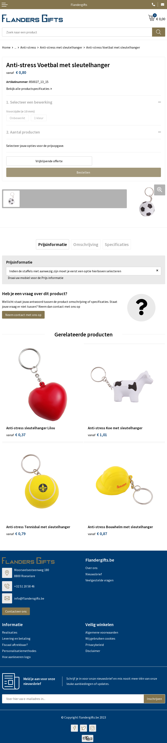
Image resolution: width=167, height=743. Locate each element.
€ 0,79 (15, 534)
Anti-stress (28, 47)
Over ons (91, 569)
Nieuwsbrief (93, 575)
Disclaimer (92, 652)
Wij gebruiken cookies (100, 640)
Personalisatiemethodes (19, 652)
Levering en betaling (16, 640)
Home (6, 47)
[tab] (52, 244)
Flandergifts (79, 5)
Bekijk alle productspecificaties (29, 89)
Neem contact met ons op (23, 315)
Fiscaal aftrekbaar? (15, 646)
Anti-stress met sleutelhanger (61, 47)
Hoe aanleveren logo (16, 658)
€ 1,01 (97, 434)
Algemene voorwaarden (101, 633)
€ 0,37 (15, 434)
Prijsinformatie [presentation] (52, 244)
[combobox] (77, 32)
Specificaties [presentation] (117, 244)
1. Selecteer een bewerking (29, 102)
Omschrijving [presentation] (85, 244)
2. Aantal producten (23, 132)
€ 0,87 (97, 534)
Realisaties (9, 633)
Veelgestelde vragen (99, 581)
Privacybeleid (94, 646)
